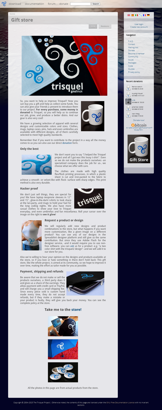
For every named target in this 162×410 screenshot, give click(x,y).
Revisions (105, 26)
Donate (63, 4)
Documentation (34, 4)
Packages (132, 62)
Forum (51, 4)
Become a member (136, 53)
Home (12, 14)
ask (72, 246)
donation (67, 143)
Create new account (139, 27)
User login (138, 24)
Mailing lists (133, 47)
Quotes (131, 69)
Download (15, 4)
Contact (131, 44)
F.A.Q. (130, 41)
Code (130, 66)
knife (133, 100)
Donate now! (138, 120)
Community (133, 56)
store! (76, 310)
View (93, 26)
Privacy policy (134, 72)
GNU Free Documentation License (120, 402)
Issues (131, 59)
